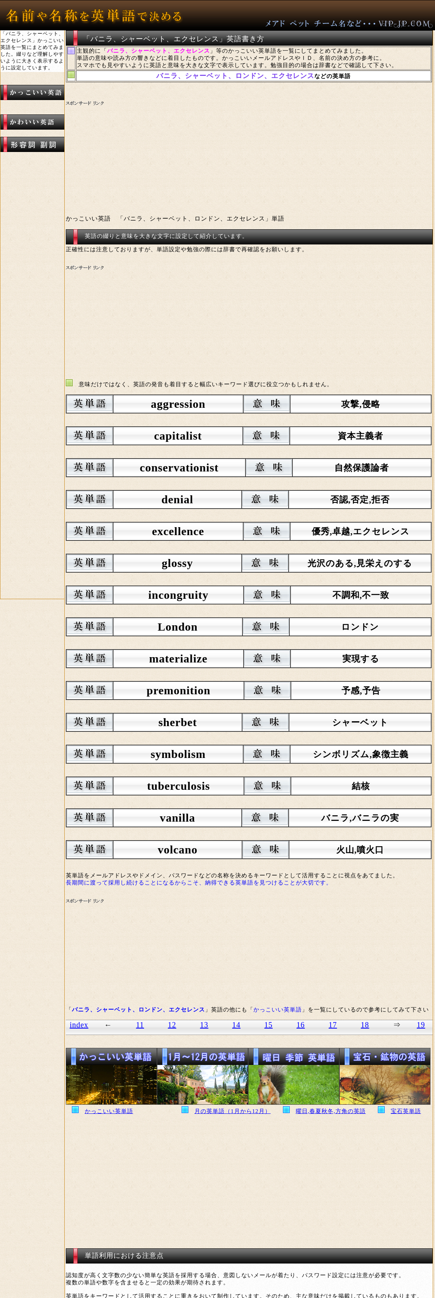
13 (204, 1025)
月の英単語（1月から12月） (232, 1111)
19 (421, 1025)
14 (236, 1025)
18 (365, 1025)
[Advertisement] (208, 154)
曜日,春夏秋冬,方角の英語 (331, 1111)
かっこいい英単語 (109, 1111)
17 (333, 1025)
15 (268, 1025)
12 (172, 1025)
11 (140, 1025)
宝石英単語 (406, 1111)
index (79, 1025)
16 (301, 1025)
